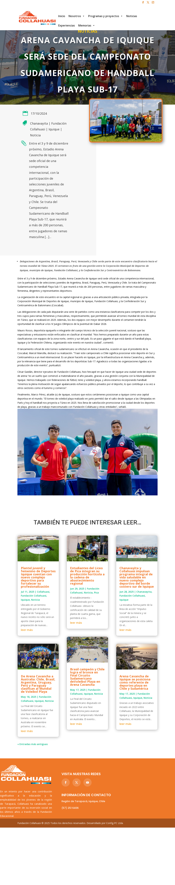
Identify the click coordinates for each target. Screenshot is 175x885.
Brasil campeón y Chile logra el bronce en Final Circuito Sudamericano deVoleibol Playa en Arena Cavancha (87, 677)
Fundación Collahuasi (33, 595)
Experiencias (66, 25)
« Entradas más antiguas (32, 744)
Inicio (61, 16)
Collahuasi (43, 591)
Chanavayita (39, 123)
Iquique (54, 129)
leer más (27, 630)
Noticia (35, 135)
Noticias (131, 16)
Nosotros (77, 16)
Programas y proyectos (105, 16)
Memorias (86, 25)
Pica (96, 592)
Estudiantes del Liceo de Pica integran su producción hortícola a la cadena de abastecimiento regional (87, 575)
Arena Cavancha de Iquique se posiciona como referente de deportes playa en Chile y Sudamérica (134, 682)
